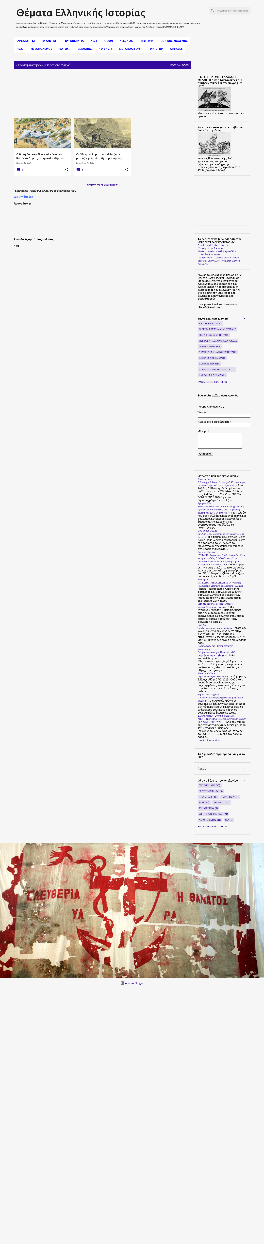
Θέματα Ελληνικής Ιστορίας (80, 12)
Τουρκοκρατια (72, 40)
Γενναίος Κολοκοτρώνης (209, 740)
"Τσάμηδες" (206, 796)
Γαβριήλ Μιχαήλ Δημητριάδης (217, 329)
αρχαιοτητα (25, 40)
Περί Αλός (202, 624)
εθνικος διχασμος (173, 40)
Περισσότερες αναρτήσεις (102, 185)
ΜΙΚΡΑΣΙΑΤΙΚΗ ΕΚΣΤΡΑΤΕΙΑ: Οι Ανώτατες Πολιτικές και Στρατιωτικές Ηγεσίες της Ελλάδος (220, 584)
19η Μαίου (219, 802)
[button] (66, 170)
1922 (19, 48)
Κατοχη (63, 48)
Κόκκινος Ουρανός (206, 552)
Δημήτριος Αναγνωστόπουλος (217, 352)
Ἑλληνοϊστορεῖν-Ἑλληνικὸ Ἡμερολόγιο (217, 715)
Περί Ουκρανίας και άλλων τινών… (214, 676)
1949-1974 (104, 48)
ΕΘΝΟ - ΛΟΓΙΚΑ (206, 673)
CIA (227, 819)
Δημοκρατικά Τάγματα (208, 694)
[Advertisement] (73, 94)
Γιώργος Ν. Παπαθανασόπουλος (218, 340)
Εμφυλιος (84, 48)
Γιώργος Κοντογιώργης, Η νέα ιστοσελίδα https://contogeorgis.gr (217, 654)
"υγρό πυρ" (228, 796)
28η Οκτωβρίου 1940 (211, 814)
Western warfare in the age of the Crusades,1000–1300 (217, 253)
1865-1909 (125, 40)
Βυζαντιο (48, 40)
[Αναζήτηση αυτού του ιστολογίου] (233, 11)
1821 (93, 40)
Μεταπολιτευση (129, 48)
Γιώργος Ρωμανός (209, 346)
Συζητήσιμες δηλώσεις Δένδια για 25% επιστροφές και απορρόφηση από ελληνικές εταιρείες (221, 484)
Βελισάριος (203, 579)
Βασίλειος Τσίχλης (210, 323)
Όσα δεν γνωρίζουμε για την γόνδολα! (215, 628)
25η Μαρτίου (206, 808)
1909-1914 (145, 40)
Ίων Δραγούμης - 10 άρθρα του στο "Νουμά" (219, 257)
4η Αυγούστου (207, 819)
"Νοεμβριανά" (208, 785)
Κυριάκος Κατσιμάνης (212, 375)
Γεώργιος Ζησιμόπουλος (213, 334)
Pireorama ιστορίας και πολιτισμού (215, 603)
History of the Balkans (210, 248)
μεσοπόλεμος (40, 48)
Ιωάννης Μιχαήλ (209, 363)
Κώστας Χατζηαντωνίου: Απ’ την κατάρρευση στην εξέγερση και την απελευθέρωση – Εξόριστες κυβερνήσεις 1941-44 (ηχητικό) (221, 509)
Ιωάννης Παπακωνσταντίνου (217, 369)
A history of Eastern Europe (213, 245)
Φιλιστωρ (155, 48)
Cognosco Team (207, 530)
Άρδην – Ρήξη (204, 503)
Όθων (107, 40)
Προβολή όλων (179, 65)
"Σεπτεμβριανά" (209, 791)
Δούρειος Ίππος (205, 479)
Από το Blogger (132, 983)
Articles (175, 48)
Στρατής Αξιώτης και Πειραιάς (212, 606)
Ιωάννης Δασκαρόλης (212, 357)
